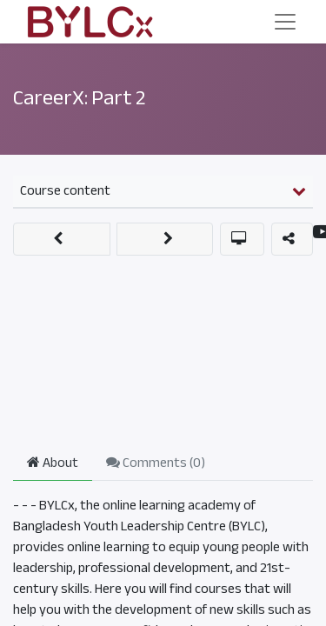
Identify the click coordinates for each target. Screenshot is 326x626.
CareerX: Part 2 (79, 97)
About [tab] (52, 463)
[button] (61, 239)
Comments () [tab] (155, 463)
